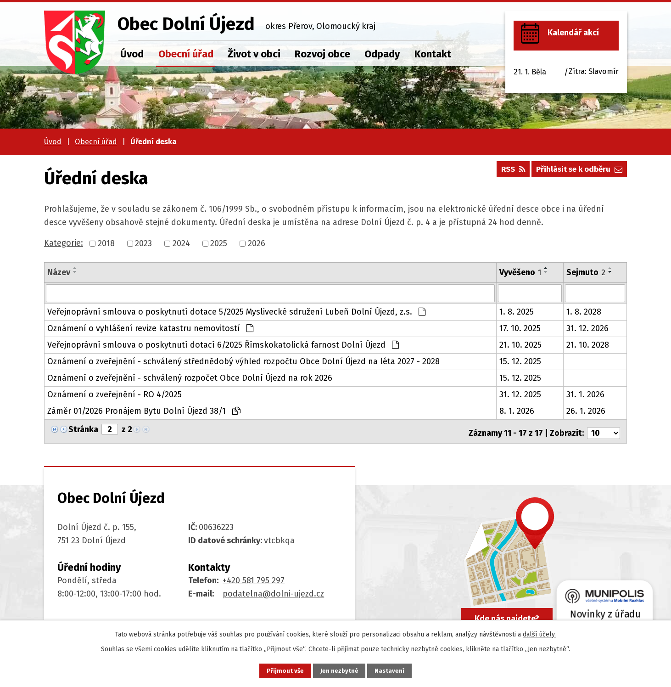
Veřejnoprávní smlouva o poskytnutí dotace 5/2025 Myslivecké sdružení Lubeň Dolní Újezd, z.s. (236, 311)
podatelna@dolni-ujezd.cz (273, 590)
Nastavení (395, 670)
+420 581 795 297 (254, 577)
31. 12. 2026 (587, 328)
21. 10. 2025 (520, 344)
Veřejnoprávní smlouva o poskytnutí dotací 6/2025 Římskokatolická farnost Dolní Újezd (223, 344)
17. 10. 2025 (520, 328)
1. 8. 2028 (583, 311)
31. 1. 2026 (585, 394)
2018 (106, 243)
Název (58, 272)
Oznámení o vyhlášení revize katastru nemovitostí (150, 328)
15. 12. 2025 (520, 361)
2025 (218, 243)
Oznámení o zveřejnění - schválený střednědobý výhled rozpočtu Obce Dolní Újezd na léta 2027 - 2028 (243, 361)
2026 (256, 243)
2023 (143, 243)
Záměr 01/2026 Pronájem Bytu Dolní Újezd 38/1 (143, 410)
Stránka (83, 429)
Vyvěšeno (520, 272)
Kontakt (432, 54)
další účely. (539, 633)
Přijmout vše (280, 670)
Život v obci (254, 54)
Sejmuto (585, 272)
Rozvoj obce (322, 54)
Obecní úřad (185, 54)
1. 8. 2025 (516, 311)
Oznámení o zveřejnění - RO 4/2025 (114, 394)
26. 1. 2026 (585, 410)
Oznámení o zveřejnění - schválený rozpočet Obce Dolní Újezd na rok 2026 (189, 377)
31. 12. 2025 (520, 394)
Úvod (132, 54)
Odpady (382, 54)
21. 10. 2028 (587, 344)
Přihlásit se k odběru (576, 172)
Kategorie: (63, 243)
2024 (181, 243)
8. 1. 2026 (516, 410)
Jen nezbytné (339, 670)
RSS (504, 172)
